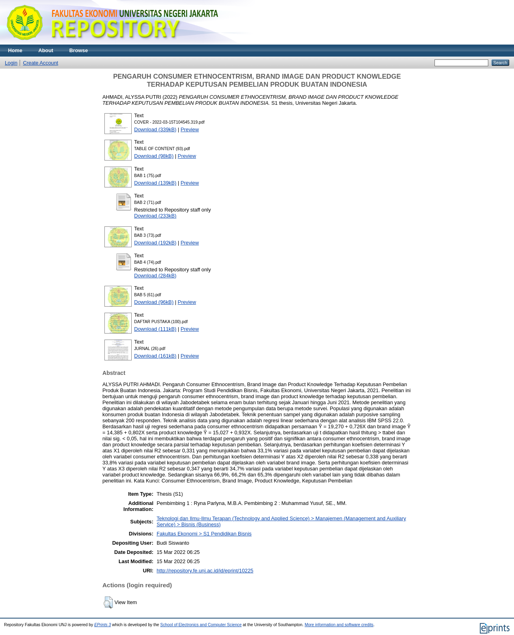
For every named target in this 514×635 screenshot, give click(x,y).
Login (11, 63)
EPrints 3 (102, 625)
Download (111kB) (155, 329)
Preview (190, 129)
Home (15, 50)
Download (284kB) (155, 276)
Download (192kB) (155, 243)
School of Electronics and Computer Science (201, 625)
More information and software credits (339, 625)
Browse (78, 50)
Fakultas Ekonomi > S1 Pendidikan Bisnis (204, 534)
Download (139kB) (155, 183)
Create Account (40, 63)
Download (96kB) (153, 302)
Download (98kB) (153, 156)
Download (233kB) (155, 216)
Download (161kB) (155, 356)
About (46, 50)
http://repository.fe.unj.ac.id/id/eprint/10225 (205, 571)
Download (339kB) (155, 129)
